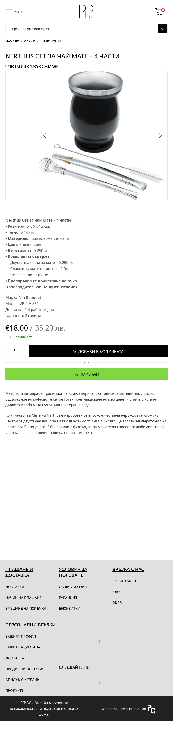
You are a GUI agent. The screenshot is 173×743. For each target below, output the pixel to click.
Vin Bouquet (50, 41)
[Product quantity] (14, 352)
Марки (29, 41)
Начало (12, 41)
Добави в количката (100, 352)
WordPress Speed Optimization (124, 709)
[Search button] (162, 28)
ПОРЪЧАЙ (89, 374)
